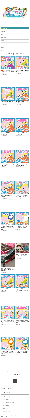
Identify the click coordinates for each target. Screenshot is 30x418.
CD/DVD (3, 31)
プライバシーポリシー (7, 411)
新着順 (22, 54)
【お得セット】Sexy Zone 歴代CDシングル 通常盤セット (7, 72)
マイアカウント (6, 405)
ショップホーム (6, 396)
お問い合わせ (6, 399)
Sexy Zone (7, 22)
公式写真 (3, 40)
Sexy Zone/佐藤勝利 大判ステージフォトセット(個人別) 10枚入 (22, 321)
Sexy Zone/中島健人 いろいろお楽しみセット (22, 102)
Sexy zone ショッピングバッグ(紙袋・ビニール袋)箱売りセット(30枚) (22, 256)
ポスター (3, 50)
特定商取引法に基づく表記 (8, 402)
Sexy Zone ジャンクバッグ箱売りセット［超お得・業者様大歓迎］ (7, 269)
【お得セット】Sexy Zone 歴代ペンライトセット (22, 196)
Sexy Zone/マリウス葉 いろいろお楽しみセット (22, 164)
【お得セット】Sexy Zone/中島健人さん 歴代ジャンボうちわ (7, 228)
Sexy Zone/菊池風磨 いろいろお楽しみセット (7, 133)
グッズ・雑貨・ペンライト (6, 44)
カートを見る (6, 408)
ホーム (2, 22)
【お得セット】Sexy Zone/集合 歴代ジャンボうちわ (22, 352)
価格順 (16, 54)
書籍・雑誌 (3, 37)
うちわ (2, 47)
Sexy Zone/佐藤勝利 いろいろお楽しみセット (22, 133)
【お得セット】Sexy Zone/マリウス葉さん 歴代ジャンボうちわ (7, 352)
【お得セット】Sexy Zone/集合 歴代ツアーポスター (22, 227)
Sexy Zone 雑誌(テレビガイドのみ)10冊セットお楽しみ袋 (22, 290)
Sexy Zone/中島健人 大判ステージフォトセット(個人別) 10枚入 (7, 321)
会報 (2, 34)
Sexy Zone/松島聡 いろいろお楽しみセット (7, 164)
